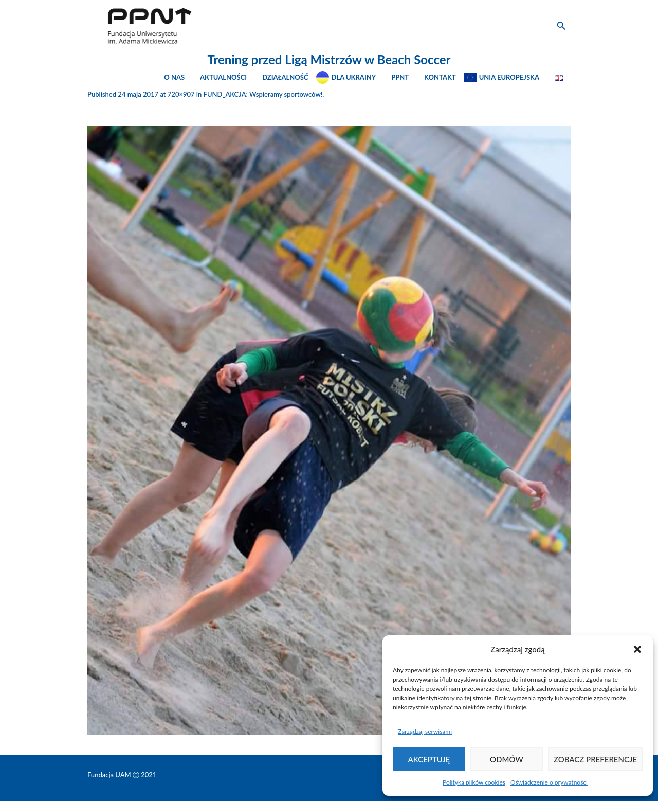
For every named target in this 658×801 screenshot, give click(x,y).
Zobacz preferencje (595, 759)
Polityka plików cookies (474, 782)
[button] (637, 649)
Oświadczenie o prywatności (549, 782)
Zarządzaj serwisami (425, 731)
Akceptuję (429, 759)
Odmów (506, 759)
